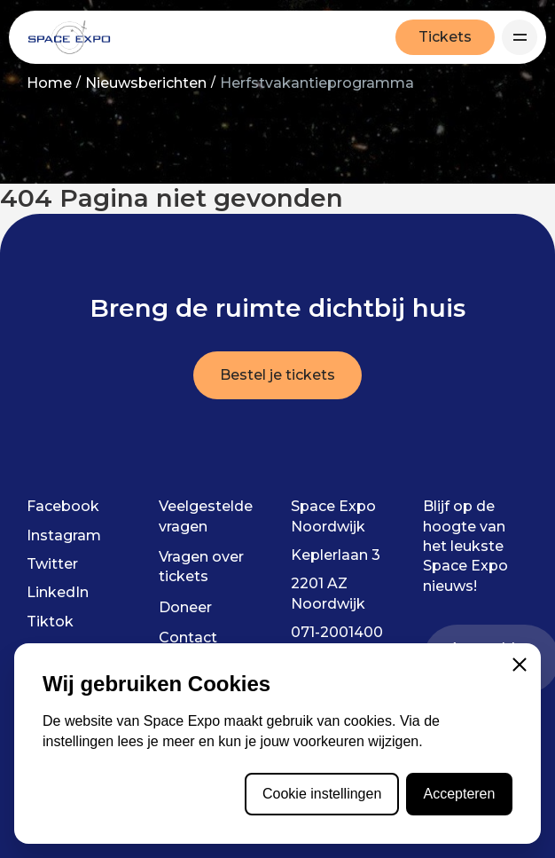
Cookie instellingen (321, 793)
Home (49, 83)
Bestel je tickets (277, 374)
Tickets (445, 36)
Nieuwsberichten (146, 83)
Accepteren (459, 793)
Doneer (185, 607)
